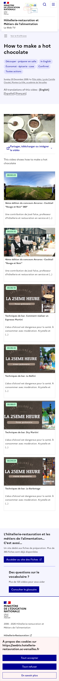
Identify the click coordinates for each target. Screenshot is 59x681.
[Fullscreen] (51, 139)
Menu (53, 4)
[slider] (27, 139)
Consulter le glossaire (24, 589)
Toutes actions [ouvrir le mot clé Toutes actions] (13, 71)
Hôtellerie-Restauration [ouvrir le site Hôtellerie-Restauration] (16, 635)
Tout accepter (29, 658)
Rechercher (44, 4)
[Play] (29, 128)
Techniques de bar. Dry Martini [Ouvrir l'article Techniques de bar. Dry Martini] (21, 432)
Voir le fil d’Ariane (19, 36)
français (21, 93)
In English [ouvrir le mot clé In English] (46, 61)
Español (9, 93)
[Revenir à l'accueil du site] (15, 609)
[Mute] (46, 139)
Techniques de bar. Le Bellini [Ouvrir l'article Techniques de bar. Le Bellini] (20, 376)
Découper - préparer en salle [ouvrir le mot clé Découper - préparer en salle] (21, 61)
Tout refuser (29, 667)
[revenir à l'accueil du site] (29, 22)
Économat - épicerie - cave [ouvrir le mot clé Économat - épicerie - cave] (20, 66)
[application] (29, 128)
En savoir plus (29, 675)
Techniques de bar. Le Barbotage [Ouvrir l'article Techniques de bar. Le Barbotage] (22, 488)
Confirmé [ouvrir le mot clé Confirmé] (43, 66)
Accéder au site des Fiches (22, 559)
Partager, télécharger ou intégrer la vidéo (27, 148)
